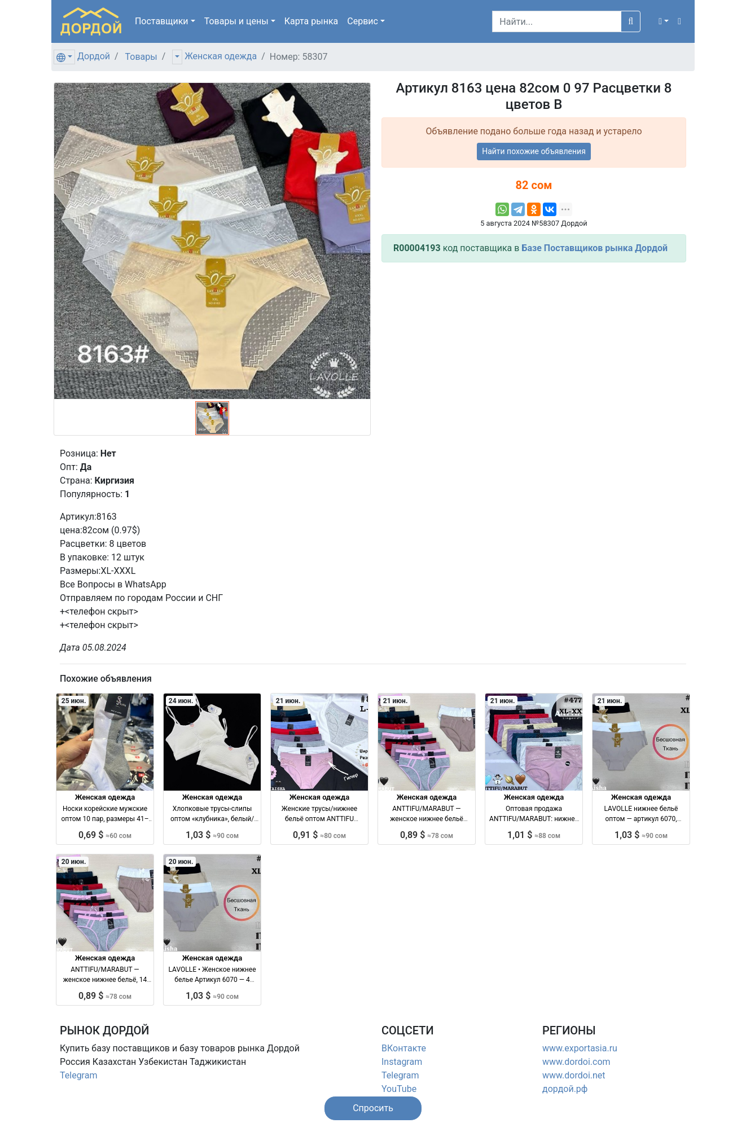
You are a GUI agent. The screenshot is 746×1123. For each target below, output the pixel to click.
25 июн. (74, 701)
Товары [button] (236, 21)
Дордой (93, 56)
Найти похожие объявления (534, 151)
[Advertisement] (533, 350)
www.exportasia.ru (579, 1048)
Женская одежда (221, 56)
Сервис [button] (362, 21)
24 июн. (181, 701)
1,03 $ (212, 835)
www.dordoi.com (576, 1061)
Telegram (78, 1075)
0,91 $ (319, 835)
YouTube (398, 1088)
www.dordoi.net (573, 1075)
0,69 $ (104, 835)
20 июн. (74, 862)
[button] (663, 21)
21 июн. (288, 701)
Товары (141, 56)
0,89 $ (426, 835)
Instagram (401, 1061)
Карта (311, 21)
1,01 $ (533, 835)
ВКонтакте (403, 1048)
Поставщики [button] (161, 21)
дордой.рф (564, 1088)
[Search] (556, 21)
